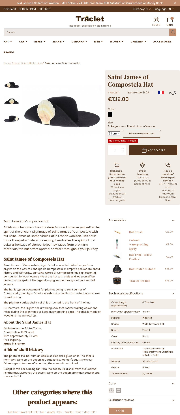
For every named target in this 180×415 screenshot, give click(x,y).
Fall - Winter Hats (51, 412)
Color (111, 109)
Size (110, 122)
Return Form (27, 9)
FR (93, 412)
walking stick (50, 308)
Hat (78, 412)
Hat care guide (117, 200)
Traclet (113, 92)
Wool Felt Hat (29, 412)
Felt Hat (13, 412)
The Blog (44, 9)
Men (86, 412)
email (168, 187)
